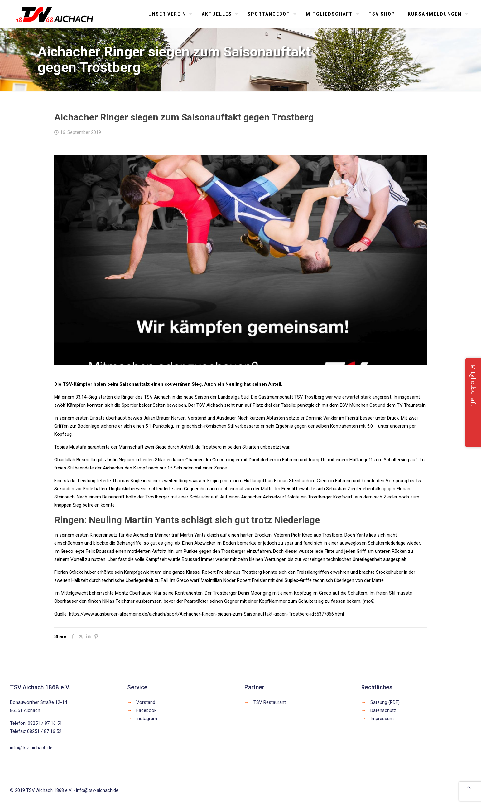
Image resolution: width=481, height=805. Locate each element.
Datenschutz (383, 710)
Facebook (146, 710)
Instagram (146, 718)
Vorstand (145, 702)
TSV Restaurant (269, 702)
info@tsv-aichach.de (31, 747)
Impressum (382, 718)
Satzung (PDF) (385, 702)
